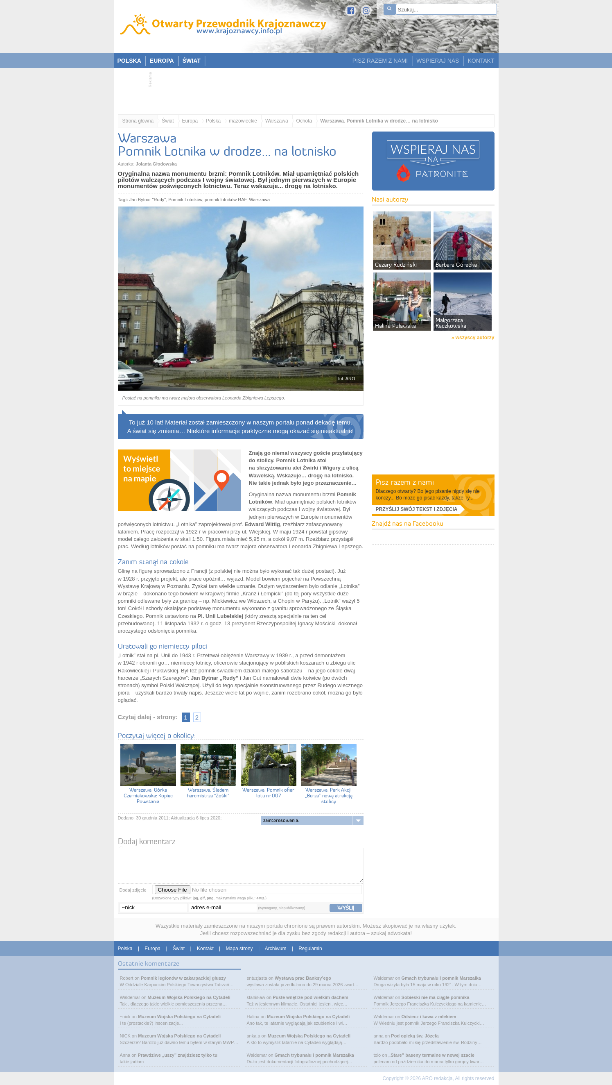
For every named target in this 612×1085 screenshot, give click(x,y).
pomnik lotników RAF (225, 199)
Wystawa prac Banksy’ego (303, 978)
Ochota (304, 121)
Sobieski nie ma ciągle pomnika (436, 997)
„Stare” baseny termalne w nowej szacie (431, 1055)
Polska (213, 121)
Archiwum (276, 948)
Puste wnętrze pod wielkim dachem (310, 997)
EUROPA (162, 60)
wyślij (345, 907)
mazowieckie (243, 121)
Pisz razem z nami (405, 482)
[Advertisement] (302, 88)
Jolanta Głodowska (156, 163)
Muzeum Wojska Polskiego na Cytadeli (189, 997)
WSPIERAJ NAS (437, 60)
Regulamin (310, 948)
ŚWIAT (192, 60)
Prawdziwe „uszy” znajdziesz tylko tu (177, 1055)
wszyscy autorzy (475, 337)
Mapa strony (239, 948)
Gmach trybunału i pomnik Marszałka (314, 1055)
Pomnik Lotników (185, 199)
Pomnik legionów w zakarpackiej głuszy (183, 978)
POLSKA (129, 60)
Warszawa (276, 121)
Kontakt (205, 948)
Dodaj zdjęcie (133, 890)
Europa (190, 121)
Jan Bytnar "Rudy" (147, 199)
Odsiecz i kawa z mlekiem (429, 1016)
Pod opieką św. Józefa (414, 1035)
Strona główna (138, 121)
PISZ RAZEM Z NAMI (380, 60)
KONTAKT (480, 60)
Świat (168, 121)
